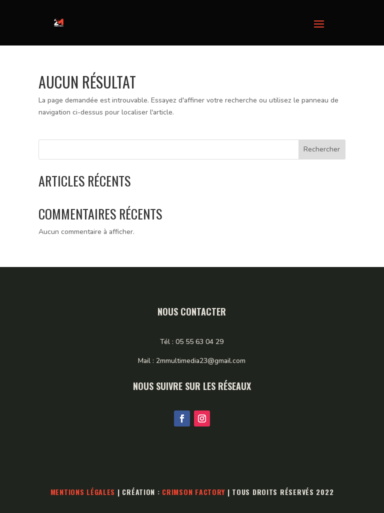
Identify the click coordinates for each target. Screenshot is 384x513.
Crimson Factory (193, 491)
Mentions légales (83, 491)
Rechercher (322, 149)
